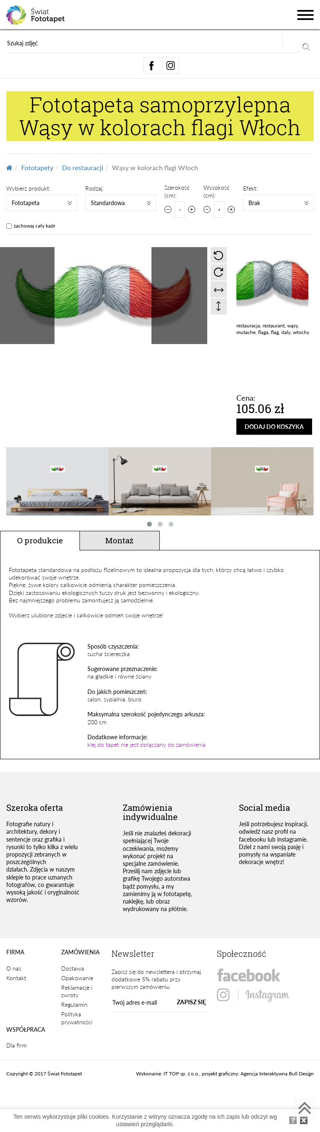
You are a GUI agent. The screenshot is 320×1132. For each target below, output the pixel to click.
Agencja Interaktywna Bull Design (277, 1073)
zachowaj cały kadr (34, 225)
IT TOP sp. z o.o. (181, 1073)
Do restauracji (82, 167)
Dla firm (16, 1045)
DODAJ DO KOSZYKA (274, 426)
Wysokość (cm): (216, 191)
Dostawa (72, 968)
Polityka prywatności (76, 1018)
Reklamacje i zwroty (76, 991)
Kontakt (16, 977)
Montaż (119, 540)
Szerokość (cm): (177, 191)
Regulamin (74, 1004)
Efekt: (250, 188)
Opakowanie (77, 977)
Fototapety (37, 167)
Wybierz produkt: (28, 188)
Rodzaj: (94, 188)
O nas (13, 968)
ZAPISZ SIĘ (191, 1002)
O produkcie (40, 540)
